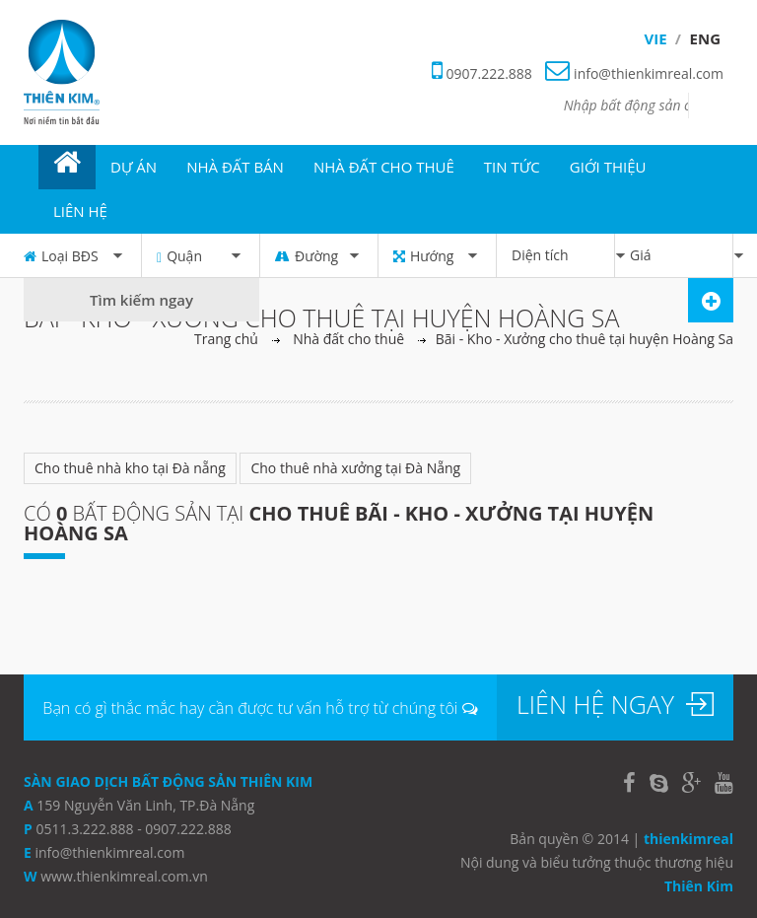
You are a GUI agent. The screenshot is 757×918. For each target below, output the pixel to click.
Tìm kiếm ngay (141, 300)
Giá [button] (681, 255)
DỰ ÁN (133, 167)
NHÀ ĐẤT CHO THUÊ (383, 167)
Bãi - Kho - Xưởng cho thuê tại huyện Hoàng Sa (584, 338)
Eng (705, 38)
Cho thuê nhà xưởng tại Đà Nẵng (355, 468)
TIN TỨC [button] (512, 167)
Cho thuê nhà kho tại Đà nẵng (130, 468)
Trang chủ (226, 338)
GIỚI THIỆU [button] (608, 167)
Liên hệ (80, 211)
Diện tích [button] (563, 255)
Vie (656, 38)
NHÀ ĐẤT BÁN (235, 167)
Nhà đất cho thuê (348, 338)
